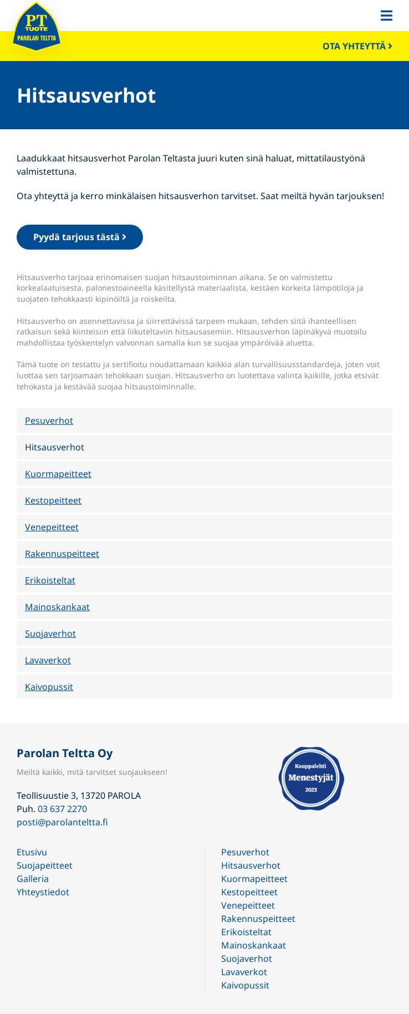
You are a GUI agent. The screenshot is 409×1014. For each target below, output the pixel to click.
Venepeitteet (52, 527)
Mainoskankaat (57, 607)
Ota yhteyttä (357, 46)
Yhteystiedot (43, 892)
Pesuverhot (49, 420)
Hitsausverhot (54, 447)
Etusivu (32, 852)
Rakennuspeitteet (62, 553)
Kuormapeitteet (58, 474)
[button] (386, 16)
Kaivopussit (49, 687)
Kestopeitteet (53, 500)
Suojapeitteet (45, 865)
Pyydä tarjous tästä (79, 237)
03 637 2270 (62, 809)
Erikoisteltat (50, 580)
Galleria (33, 879)
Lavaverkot (48, 660)
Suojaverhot (50, 633)
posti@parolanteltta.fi (62, 822)
